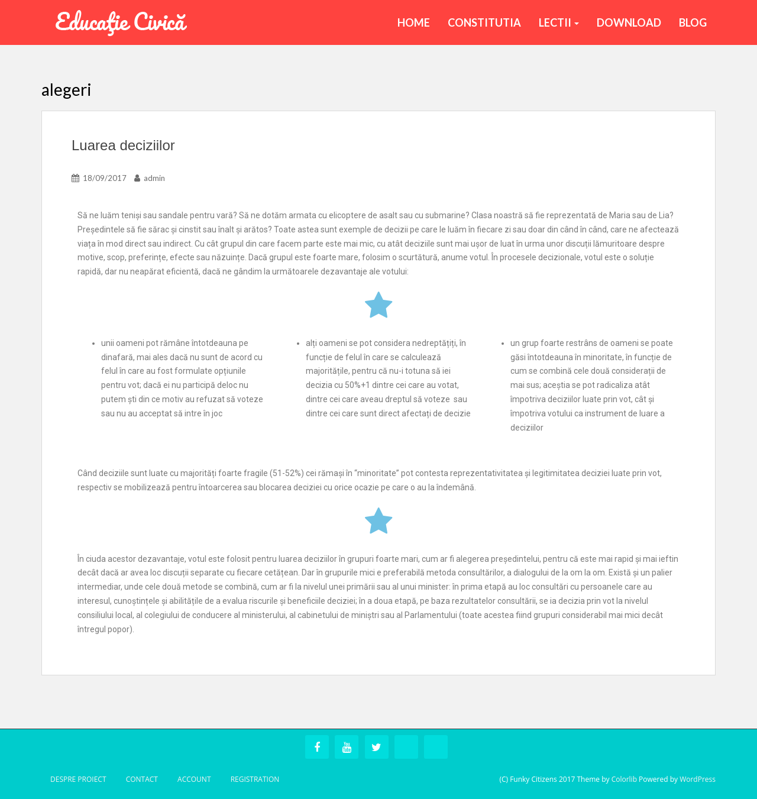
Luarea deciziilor (123, 145)
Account (194, 779)
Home (413, 22)
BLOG (693, 22)
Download (629, 22)
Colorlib (624, 779)
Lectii (559, 22)
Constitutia (484, 22)
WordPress (698, 779)
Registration (255, 779)
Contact (142, 779)
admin (154, 178)
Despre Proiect (78, 779)
